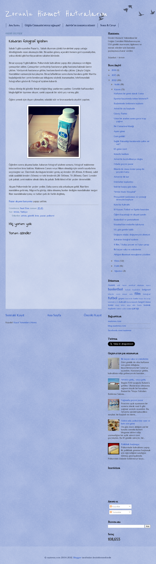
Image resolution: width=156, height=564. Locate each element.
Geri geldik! (119, 136)
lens (37, 215)
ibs (145, 298)
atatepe (140, 285)
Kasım (117, 89)
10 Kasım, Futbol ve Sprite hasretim (131, 209)
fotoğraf (146, 294)
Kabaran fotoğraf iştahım (126, 239)
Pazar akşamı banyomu (20, 201)
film (138, 293)
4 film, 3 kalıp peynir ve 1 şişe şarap (131, 244)
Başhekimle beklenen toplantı (128, 103)
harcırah (129, 298)
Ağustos (118, 271)
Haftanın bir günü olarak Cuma (129, 93)
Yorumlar (115, 512)
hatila (135, 298)
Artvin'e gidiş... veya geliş (133, 379)
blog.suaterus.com (117, 325)
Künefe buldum (121, 154)
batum (127, 290)
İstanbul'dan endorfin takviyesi (129, 224)
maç (117, 305)
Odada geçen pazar (123, 164)
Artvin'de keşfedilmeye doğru (128, 159)
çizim (129, 308)
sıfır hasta (137, 305)
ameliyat (132, 285)
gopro (121, 298)
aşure (148, 285)
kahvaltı (123, 302)
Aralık (117, 84)
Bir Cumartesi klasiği (124, 126)
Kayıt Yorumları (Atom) (25, 322)
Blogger (77, 557)
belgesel (146, 289)
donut (124, 294)
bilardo (111, 294)
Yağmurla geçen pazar (132, 400)
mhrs (123, 305)
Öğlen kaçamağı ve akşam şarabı (130, 214)
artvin (24, 215)
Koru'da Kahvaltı (122, 204)
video (118, 308)
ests (131, 294)
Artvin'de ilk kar (121, 177)
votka (124, 309)
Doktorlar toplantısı (123, 182)
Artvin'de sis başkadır (124, 108)
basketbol (115, 289)
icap (148, 298)
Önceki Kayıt (93, 315)
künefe (135, 302)
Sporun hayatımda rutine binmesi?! (131, 98)
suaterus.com (114, 321)
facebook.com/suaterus (119, 330)
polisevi (50, 215)
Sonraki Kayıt (15, 315)
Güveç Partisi (120, 113)
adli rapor (122, 285)
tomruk (147, 305)
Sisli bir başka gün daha (125, 186)
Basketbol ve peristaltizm (126, 219)
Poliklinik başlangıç (130, 444)
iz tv (116, 302)
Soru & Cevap (108, 25)
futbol (112, 298)
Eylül (117, 266)
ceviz (118, 294)
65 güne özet (120, 149)
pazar (43, 215)
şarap (135, 308)
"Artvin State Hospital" (125, 192)
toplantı (112, 308)
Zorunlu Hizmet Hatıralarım (56, 13)
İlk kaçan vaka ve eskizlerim (127, 249)
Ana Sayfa (14, 25)
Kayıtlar (115, 506)
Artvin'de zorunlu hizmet (80, 25)
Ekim (117, 261)
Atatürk (111, 285)
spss (128, 305)
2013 (114, 75)
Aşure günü (119, 131)
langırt (141, 302)
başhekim (136, 290)
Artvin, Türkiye (20, 212)
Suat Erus (25, 208)
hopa (141, 298)
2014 (114, 70)
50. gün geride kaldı (123, 229)
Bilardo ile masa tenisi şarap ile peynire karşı (129, 170)
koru (129, 302)
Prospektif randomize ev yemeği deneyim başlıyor (130, 198)
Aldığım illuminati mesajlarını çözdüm (132, 254)
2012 (114, 80)
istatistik (111, 302)
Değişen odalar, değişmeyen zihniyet (132, 234)
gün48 (31, 215)
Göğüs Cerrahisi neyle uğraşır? (42, 25)
